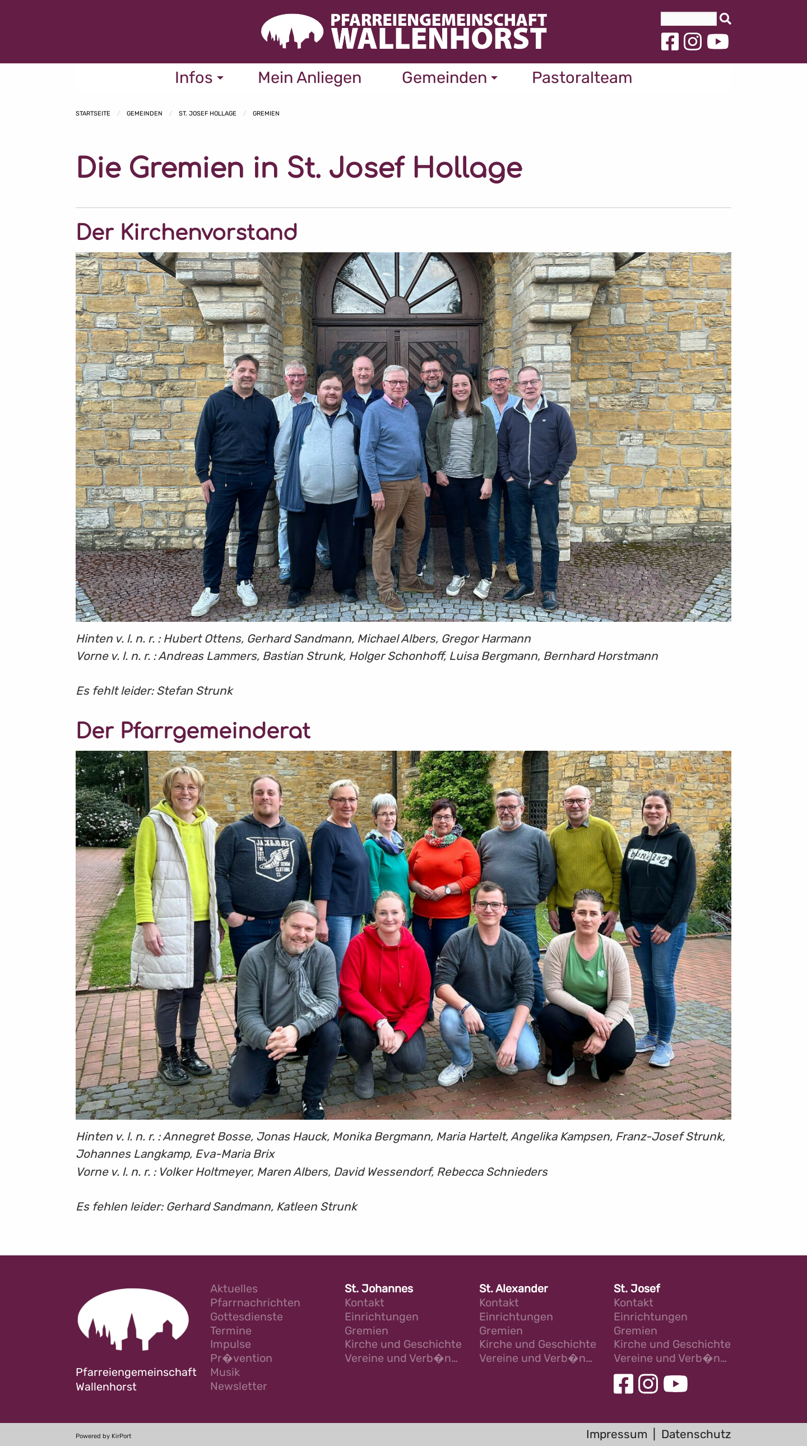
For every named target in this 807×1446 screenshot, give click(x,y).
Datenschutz (696, 1434)
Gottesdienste (246, 1317)
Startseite (93, 113)
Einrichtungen (382, 1317)
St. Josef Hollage (207, 113)
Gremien (266, 113)
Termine (231, 1331)
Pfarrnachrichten (255, 1303)
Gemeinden (145, 113)
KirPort (121, 1436)
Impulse (230, 1345)
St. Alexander (513, 1289)
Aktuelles (234, 1289)
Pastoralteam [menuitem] (582, 77)
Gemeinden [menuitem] (444, 77)
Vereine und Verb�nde (403, 1359)
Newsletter (238, 1387)
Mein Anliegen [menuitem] (309, 77)
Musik (225, 1373)
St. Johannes (379, 1289)
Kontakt (364, 1303)
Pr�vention (241, 1359)
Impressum (616, 1434)
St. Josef (637, 1289)
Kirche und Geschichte (403, 1345)
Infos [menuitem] (194, 77)
